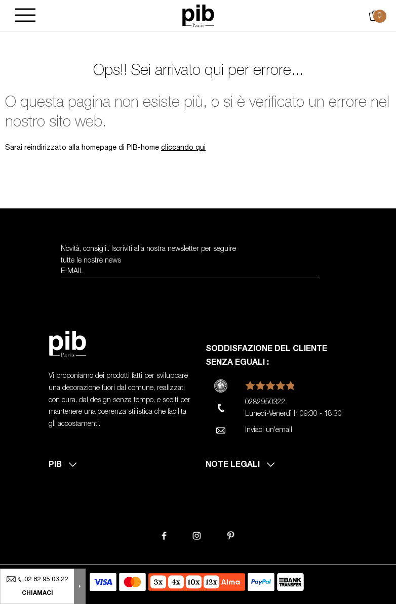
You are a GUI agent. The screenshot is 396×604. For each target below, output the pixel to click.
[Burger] (25, 16)
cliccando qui (183, 148)
